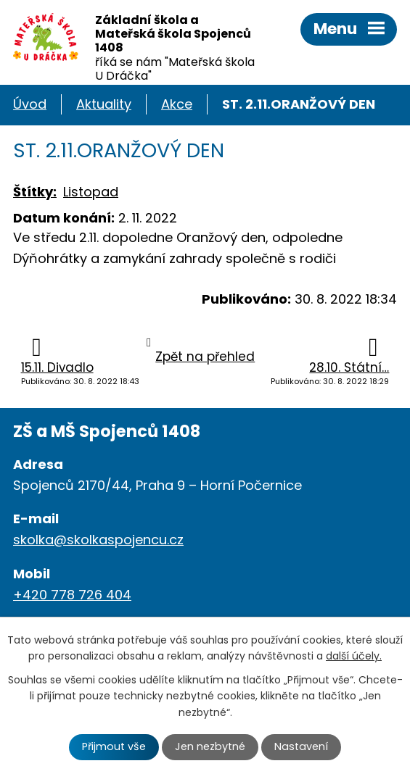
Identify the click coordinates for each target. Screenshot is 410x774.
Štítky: (35, 192)
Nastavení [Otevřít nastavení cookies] (301, 746)
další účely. (354, 656)
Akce (176, 104)
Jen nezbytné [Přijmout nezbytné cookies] (210, 746)
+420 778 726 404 (72, 595)
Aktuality (103, 104)
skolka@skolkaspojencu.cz (98, 539)
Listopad (90, 192)
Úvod (29, 104)
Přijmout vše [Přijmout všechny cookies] (114, 746)
